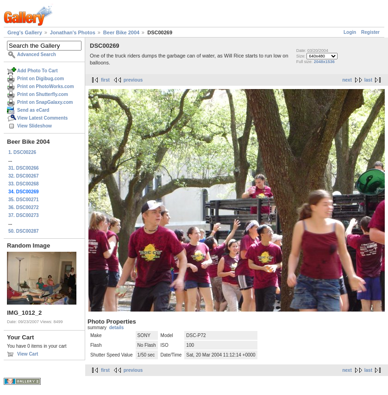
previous (133, 80)
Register (370, 32)
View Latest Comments (42, 118)
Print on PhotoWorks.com (45, 86)
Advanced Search (36, 54)
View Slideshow (34, 125)
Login (350, 32)
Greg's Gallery (24, 32)
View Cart (27, 354)
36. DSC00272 (23, 207)
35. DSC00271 (23, 199)
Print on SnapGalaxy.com (45, 102)
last (368, 80)
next (347, 80)
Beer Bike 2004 (121, 32)
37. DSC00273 (23, 215)
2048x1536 (324, 61)
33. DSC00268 (23, 183)
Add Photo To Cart (37, 70)
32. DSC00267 (23, 175)
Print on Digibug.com (40, 78)
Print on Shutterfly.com (42, 94)
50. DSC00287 (23, 231)
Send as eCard (33, 110)
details (116, 327)
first (105, 80)
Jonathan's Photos (72, 32)
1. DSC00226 (22, 152)
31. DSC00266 (23, 168)
